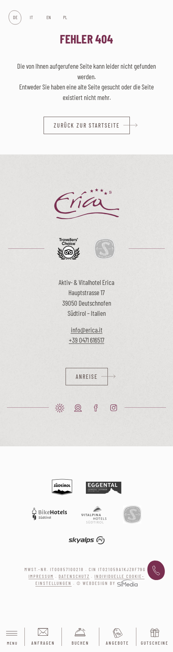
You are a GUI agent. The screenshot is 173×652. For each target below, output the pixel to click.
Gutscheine (155, 642)
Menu (12, 637)
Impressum (41, 576)
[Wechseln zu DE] (15, 17)
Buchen (80, 642)
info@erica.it (87, 330)
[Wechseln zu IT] (31, 17)
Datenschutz (74, 576)
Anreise (87, 376)
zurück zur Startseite (87, 125)
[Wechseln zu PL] (65, 17)
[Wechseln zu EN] (48, 17)
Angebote (117, 642)
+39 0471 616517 (86, 340)
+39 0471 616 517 (156, 571)
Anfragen (43, 642)
